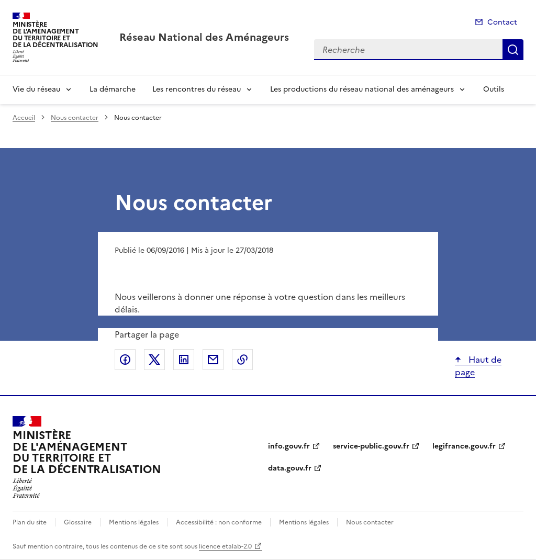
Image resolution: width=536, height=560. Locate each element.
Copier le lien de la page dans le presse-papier (242, 359)
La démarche (113, 89)
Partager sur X (154, 359)
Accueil (24, 117)
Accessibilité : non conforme (219, 522)
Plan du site (30, 522)
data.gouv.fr (289, 468)
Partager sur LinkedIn (183, 359)
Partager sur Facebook (125, 359)
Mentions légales (134, 522)
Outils (493, 89)
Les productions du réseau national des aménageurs (362, 89)
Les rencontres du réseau (196, 89)
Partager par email (213, 359)
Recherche (512, 49)
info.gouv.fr (289, 446)
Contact (502, 22)
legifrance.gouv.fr (464, 446)
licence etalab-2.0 (225, 546)
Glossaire (78, 522)
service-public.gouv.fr (371, 446)
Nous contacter (74, 117)
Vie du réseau (36, 89)
